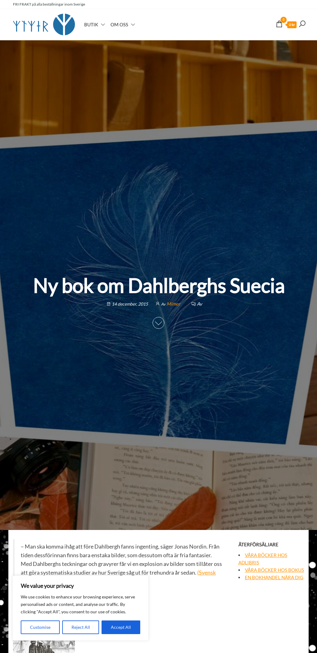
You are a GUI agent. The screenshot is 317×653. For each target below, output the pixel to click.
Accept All (121, 627)
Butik (91, 24)
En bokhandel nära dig (274, 577)
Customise (40, 627)
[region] (80, 608)
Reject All (81, 627)
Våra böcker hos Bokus (274, 570)
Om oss (119, 24)
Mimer (174, 304)
